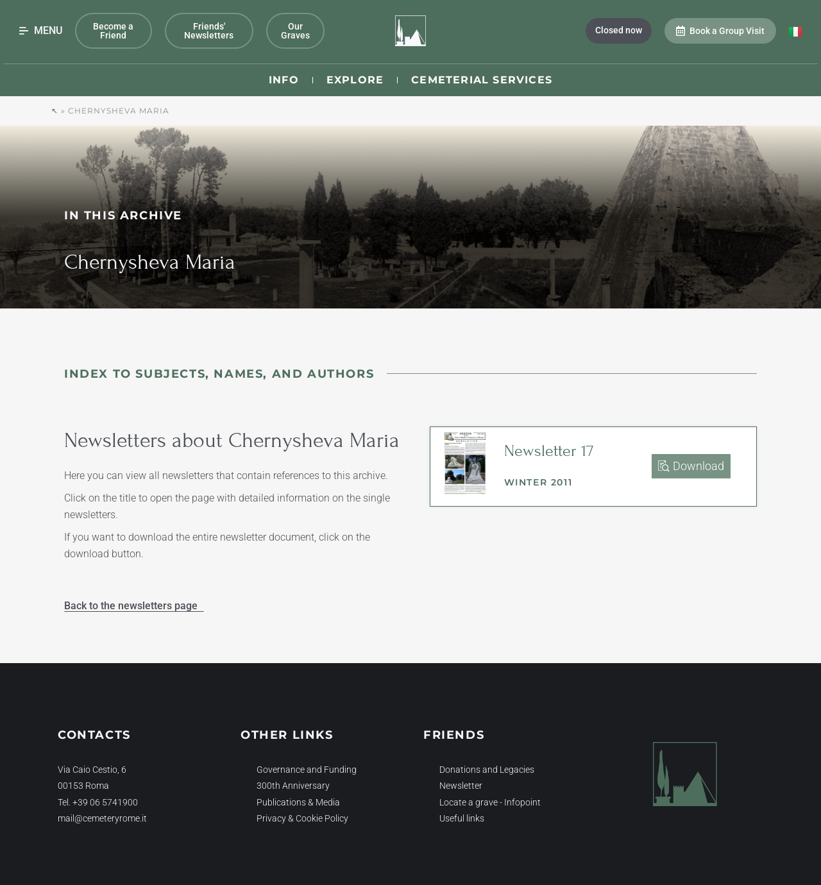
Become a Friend (113, 30)
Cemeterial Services (481, 80)
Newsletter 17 (548, 450)
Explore (355, 80)
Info (284, 80)
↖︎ (54, 110)
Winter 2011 (538, 482)
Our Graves (295, 30)
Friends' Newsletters (208, 30)
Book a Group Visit (720, 31)
